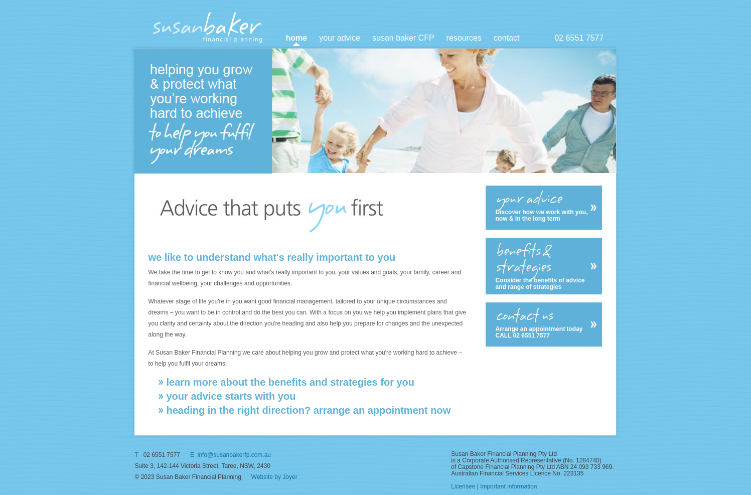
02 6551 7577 (579, 38)
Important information (508, 486)
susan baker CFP (403, 38)
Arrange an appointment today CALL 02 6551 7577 (543, 323)
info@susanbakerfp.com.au (234, 454)
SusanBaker (208, 27)
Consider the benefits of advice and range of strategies (543, 266)
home (297, 38)
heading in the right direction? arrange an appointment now (309, 410)
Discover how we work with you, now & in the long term (543, 206)
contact (507, 38)
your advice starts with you (231, 396)
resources (464, 38)
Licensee (463, 486)
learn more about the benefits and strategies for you (291, 382)
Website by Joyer (274, 476)
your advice (339, 38)
